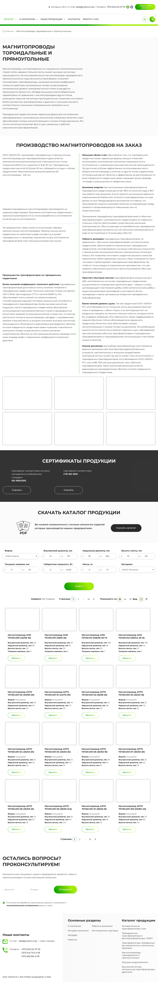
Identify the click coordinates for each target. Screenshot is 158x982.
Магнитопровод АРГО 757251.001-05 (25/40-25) (58, 750)
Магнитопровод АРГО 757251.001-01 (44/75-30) (58, 693)
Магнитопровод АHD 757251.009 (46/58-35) (19, 636)
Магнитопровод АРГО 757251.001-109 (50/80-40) (132, 807)
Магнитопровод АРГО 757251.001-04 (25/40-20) (21, 750)
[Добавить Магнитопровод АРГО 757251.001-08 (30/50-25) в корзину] (16, 829)
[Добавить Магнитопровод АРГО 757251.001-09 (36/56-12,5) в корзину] (53, 829)
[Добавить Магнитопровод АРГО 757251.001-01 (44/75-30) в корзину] (53, 715)
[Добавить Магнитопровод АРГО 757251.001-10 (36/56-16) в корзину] (90, 829)
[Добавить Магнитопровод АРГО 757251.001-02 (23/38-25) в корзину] (90, 715)
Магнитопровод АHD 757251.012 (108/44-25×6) (132, 636)
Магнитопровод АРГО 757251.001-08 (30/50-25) (21, 807)
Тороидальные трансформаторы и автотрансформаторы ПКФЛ (137, 936)
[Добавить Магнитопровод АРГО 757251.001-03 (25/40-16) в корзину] (127, 715)
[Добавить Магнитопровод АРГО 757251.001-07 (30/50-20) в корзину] (127, 772)
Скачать (17, 490)
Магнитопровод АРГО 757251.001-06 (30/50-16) (94, 750)
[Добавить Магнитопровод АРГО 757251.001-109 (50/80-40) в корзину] (127, 829)
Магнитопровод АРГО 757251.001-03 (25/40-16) (131, 693)
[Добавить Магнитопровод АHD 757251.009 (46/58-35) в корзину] (16, 658)
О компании (74, 926)
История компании (78, 930)
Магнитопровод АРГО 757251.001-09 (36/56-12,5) (58, 807)
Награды (72, 935)
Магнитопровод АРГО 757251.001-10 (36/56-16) (94, 807)
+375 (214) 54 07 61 (116, 7)
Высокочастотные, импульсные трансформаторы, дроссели (138, 969)
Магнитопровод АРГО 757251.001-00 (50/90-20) (21, 693)
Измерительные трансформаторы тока (134, 927)
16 (89, 599)
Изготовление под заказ (105, 930)
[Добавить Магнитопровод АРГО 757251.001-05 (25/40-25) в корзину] (53, 772)
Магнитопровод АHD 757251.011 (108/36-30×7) (94, 636)
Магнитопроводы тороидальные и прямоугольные (131, 955)
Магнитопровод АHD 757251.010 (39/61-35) (56, 636)
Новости (72, 939)
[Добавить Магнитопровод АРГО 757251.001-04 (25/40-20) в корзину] (16, 772)
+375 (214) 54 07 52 (30, 949)
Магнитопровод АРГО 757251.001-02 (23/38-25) (94, 693)
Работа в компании (102, 926)
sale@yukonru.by (85, 7)
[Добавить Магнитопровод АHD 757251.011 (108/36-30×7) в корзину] (90, 658)
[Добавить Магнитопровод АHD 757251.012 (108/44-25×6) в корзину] (127, 658)
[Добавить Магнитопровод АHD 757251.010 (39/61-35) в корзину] (53, 658)
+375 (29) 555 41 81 (30, 956)
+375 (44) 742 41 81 (30, 952)
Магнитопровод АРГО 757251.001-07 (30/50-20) (132, 750)
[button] (10, 19)
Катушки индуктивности (135, 962)
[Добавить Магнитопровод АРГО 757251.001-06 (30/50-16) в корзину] (90, 772)
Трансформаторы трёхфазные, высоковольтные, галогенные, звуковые (138, 945)
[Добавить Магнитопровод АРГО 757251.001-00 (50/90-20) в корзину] (16, 715)
